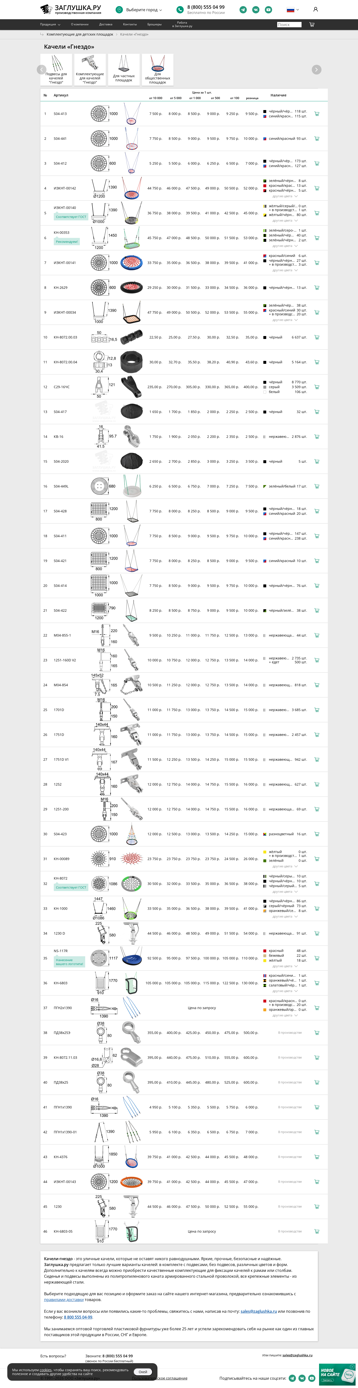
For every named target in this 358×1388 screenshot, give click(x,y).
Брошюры (154, 24)
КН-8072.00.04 (65, 362)
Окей (143, 1371)
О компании (80, 24)
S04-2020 (61, 461)
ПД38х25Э (62, 1032)
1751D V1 (61, 759)
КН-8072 (60, 878)
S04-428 (60, 511)
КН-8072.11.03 (65, 1057)
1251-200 (61, 809)
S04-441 (60, 138)
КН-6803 (60, 983)
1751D (59, 734)
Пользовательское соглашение (159, 1378)
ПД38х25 (61, 1082)
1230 (58, 1206)
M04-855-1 (62, 635)
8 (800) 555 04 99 (206, 7)
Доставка (105, 24)
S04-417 (60, 411)
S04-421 (60, 560)
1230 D (59, 933)
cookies (46, 1370)
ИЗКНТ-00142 (65, 188)
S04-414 (60, 585)
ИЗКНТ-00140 (65, 207)
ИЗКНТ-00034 (65, 312)
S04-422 (60, 610)
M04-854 (61, 685)
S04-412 (60, 163)
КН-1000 (60, 908)
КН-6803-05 (63, 1231)
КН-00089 (61, 858)
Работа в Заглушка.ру (182, 24)
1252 (58, 784)
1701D (59, 709)
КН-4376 (60, 1156)
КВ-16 (58, 436)
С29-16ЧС (62, 387)
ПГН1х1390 (63, 1107)
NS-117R (61, 950)
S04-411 (60, 536)
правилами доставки (64, 1299)
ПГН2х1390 (63, 1007)
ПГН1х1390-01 (65, 1132)
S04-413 (60, 113)
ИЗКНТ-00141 (65, 262)
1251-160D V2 (65, 660)
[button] (316, 70)
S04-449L (61, 486)
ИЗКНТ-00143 (65, 1181)
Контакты (130, 24)
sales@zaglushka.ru (297, 1355)
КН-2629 (60, 287)
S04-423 (60, 834)
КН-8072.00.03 (65, 337)
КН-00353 (61, 232)
